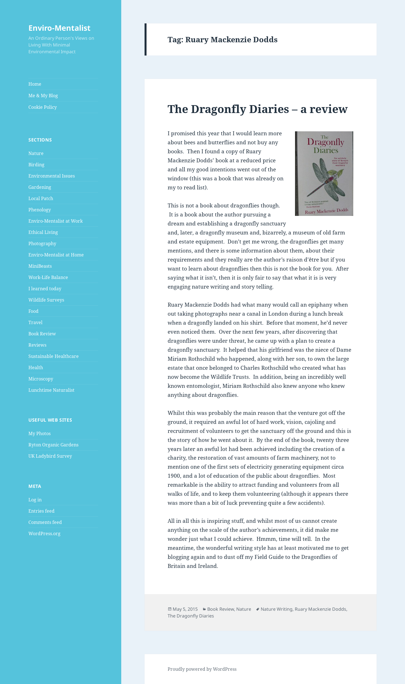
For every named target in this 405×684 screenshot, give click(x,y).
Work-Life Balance (48, 277)
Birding (36, 164)
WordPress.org (44, 533)
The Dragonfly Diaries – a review (258, 108)
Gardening (39, 187)
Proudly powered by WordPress (202, 669)
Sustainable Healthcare (53, 356)
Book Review (42, 334)
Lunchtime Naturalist (51, 390)
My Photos (39, 433)
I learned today (44, 288)
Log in (35, 500)
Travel (35, 322)
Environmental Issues (51, 176)
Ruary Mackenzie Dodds (320, 609)
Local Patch (40, 198)
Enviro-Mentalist (59, 28)
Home (34, 84)
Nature (36, 153)
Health (35, 367)
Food (33, 311)
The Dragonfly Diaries (191, 616)
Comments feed (45, 522)
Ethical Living (43, 232)
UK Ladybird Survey (50, 456)
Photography (42, 243)
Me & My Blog (43, 95)
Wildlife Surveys (46, 300)
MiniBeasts (40, 266)
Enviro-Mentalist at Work (55, 221)
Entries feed (41, 511)
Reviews (37, 345)
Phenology (39, 210)
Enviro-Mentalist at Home (56, 255)
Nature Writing (276, 609)
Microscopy (40, 379)
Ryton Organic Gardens (53, 445)
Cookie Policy (42, 107)
